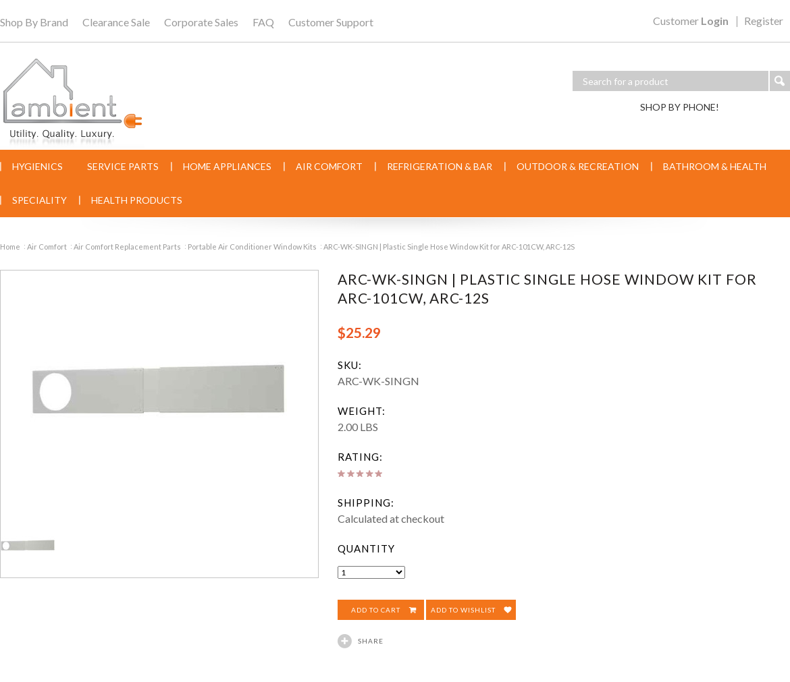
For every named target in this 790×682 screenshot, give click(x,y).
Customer (691, 21)
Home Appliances (227, 166)
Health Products (136, 200)
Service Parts (123, 166)
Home (10, 246)
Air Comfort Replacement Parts (127, 246)
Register (763, 21)
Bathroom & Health (714, 166)
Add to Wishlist (463, 610)
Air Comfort (329, 166)
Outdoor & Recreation (578, 166)
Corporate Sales (201, 22)
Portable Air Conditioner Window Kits (252, 246)
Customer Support (330, 22)
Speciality (39, 200)
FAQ (263, 22)
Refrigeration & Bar (439, 166)
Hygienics (37, 166)
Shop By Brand (34, 22)
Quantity (366, 548)
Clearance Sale (116, 22)
